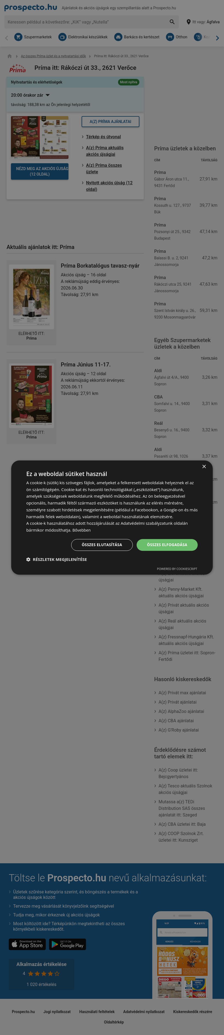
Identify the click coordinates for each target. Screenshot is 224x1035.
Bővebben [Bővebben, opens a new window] (82, 530)
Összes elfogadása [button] (166, 544)
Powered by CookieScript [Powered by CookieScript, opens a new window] (177, 569)
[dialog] (112, 517)
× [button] (204, 467)
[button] (56, 560)
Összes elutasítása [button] (100, 544)
